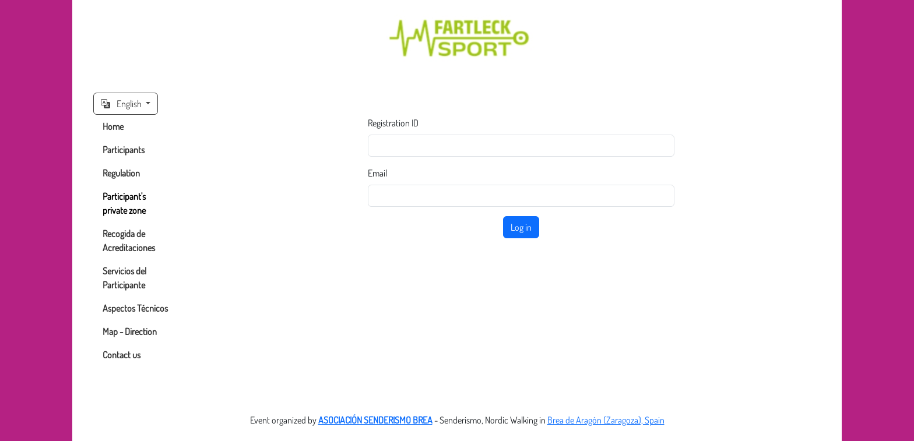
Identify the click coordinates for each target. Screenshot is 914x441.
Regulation (121, 173)
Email (377, 173)
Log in (521, 227)
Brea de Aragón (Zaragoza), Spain (606, 420)
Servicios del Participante (124, 278)
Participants (124, 150)
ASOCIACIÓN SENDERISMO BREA (375, 420)
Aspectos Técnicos (135, 308)
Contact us (121, 355)
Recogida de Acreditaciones (129, 240)
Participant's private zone (124, 203)
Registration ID (393, 123)
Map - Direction (130, 331)
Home (113, 126)
